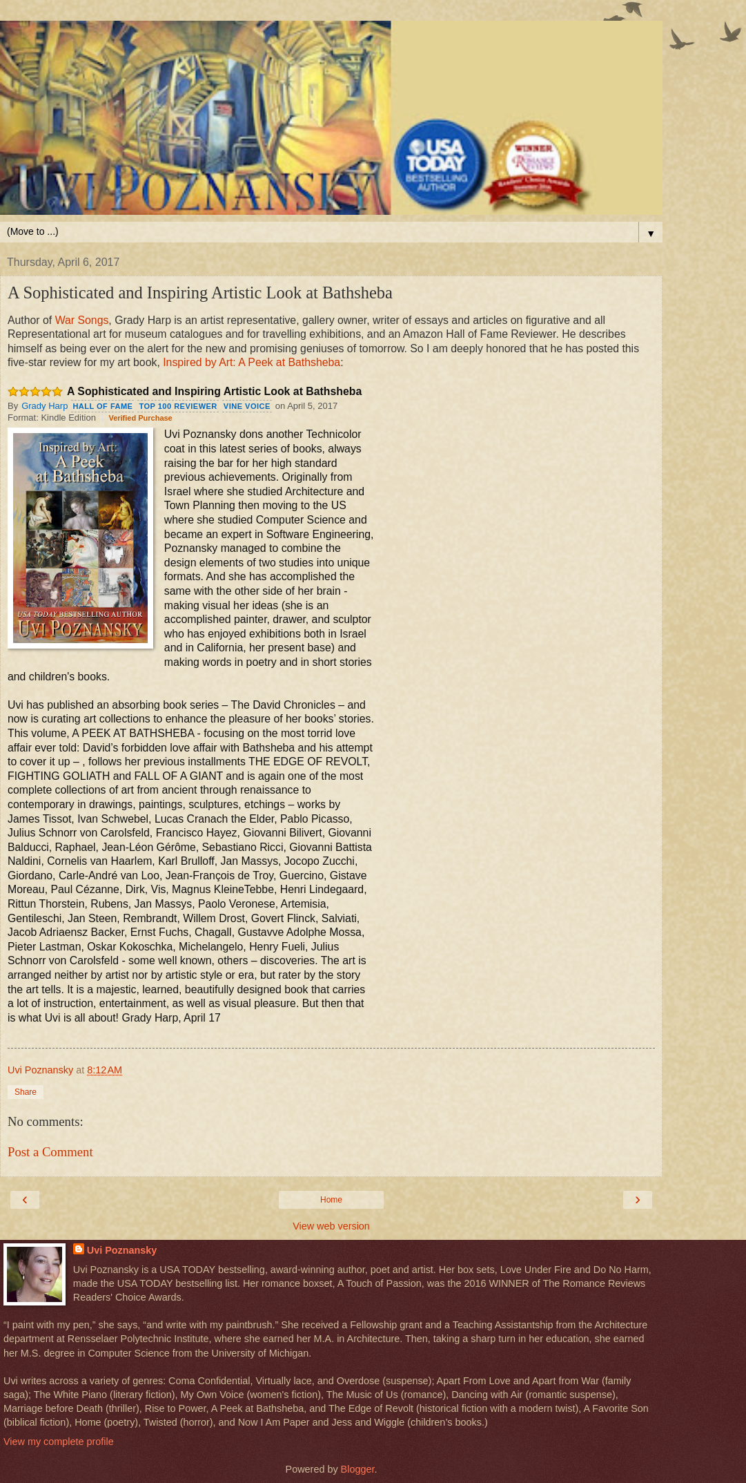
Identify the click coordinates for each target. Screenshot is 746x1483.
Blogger (358, 1469)
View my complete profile (58, 1441)
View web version (331, 1226)
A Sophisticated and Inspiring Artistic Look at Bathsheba (214, 391)
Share (25, 1092)
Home (331, 1200)
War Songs (82, 320)
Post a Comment (50, 1152)
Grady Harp (44, 406)
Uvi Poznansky (122, 1250)
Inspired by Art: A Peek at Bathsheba (251, 362)
